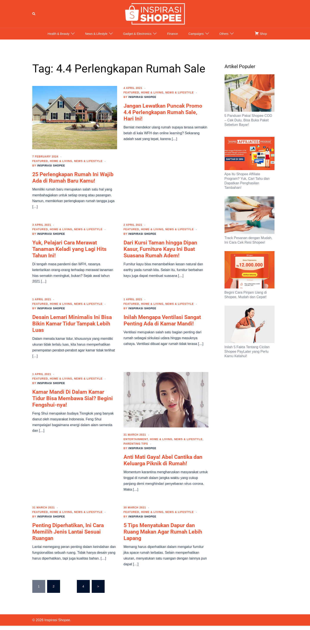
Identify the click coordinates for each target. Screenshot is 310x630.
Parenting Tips (136, 448)
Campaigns (196, 38)
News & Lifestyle (96, 38)
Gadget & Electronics (137, 38)
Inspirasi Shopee (51, 169)
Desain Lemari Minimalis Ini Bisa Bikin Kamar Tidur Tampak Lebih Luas (72, 327)
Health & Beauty (58, 38)
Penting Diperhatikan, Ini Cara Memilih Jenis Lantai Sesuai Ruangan (68, 536)
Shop (261, 37)
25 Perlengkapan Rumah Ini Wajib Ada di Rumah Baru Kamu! (72, 181)
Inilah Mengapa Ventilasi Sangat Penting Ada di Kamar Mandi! (162, 324)
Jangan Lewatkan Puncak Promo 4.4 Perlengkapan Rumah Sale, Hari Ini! (163, 116)
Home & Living (61, 165)
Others (223, 38)
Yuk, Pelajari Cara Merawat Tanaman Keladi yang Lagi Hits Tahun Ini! (69, 253)
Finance (172, 38)
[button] (34, 16)
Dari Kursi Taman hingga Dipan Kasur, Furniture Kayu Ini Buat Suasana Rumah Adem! (160, 253)
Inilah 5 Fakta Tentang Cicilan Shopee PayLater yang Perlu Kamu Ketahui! (247, 355)
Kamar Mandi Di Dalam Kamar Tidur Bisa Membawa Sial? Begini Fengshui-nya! (72, 402)
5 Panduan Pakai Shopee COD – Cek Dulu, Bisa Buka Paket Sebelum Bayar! (248, 124)
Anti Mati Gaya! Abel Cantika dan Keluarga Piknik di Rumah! (163, 464)
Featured (40, 165)
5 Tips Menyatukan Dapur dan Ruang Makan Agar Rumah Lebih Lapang (163, 536)
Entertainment (136, 443)
